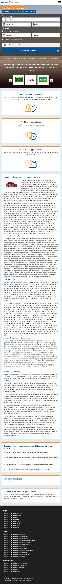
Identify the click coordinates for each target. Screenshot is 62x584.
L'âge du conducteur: (12, 39)
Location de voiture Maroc (11, 525)
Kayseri (56, 58)
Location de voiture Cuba (11, 527)
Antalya (23, 58)
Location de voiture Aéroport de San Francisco (17, 544)
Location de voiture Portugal (11, 521)
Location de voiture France (11, 523)
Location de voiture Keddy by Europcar (15, 563)
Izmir (18, 58)
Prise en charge (7, 16)
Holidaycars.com (13, 580)
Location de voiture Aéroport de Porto (14, 556)
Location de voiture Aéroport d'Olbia (14, 546)
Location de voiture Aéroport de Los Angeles (17, 542)
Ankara (46, 58)
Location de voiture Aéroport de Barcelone (16, 536)
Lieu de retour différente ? (11, 31)
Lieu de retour (6, 28)
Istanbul (41, 58)
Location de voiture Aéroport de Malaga (15, 538)
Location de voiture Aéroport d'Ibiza (14, 534)
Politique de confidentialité (25, 578)
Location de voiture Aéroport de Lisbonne (16, 554)
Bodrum (29, 58)
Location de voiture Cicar (11, 569)
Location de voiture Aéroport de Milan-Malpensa (18, 550)
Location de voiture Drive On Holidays (15, 565)
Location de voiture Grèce (11, 519)
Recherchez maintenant (39, 50)
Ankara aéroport (9, 482)
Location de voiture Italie (10, 517)
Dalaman (35, 58)
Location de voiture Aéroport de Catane (15, 548)
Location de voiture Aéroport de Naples (15, 552)
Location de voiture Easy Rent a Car (14, 567)
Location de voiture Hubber (11, 571)
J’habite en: (7, 42)
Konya (52, 58)
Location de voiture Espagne (12, 515)
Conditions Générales (10, 578)
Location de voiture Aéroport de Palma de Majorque (19, 540)
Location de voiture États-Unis (12, 513)
